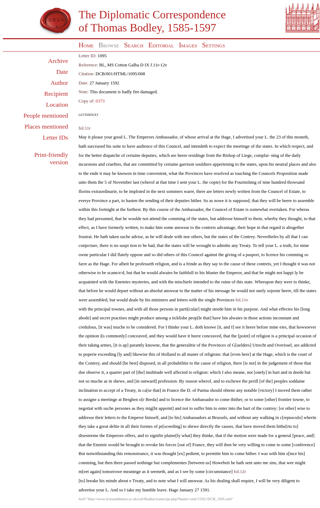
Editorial (161, 45)
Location (57, 104)
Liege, (247, 155)
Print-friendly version (51, 158)
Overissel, (284, 345)
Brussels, (220, 417)
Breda (151, 399)
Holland (168, 354)
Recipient (56, 93)
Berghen (130, 399)
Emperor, (234, 272)
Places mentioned (46, 126)
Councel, (174, 146)
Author (59, 82)
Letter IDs (55, 137)
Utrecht (259, 345)
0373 (100, 101)
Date (62, 71)
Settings (213, 45)
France (173, 390)
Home (86, 45)
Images (188, 45)
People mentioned (45, 115)
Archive (58, 60)
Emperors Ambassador (157, 137)
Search (133, 45)
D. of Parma (198, 390)
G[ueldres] (241, 345)
